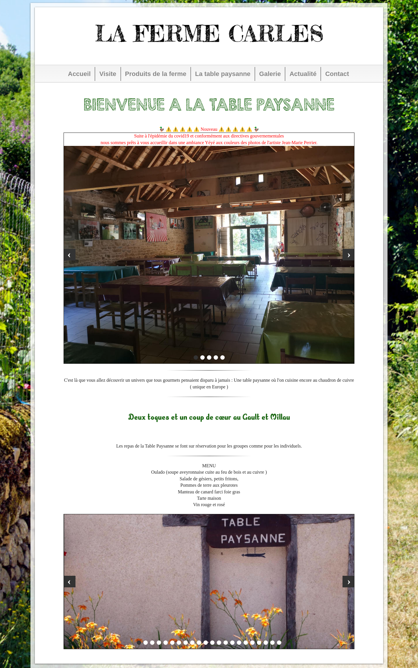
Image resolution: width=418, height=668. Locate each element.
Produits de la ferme (156, 73)
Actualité (302, 73)
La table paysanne (223, 73)
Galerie (270, 73)
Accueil (79, 73)
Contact (337, 73)
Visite (107, 73)
